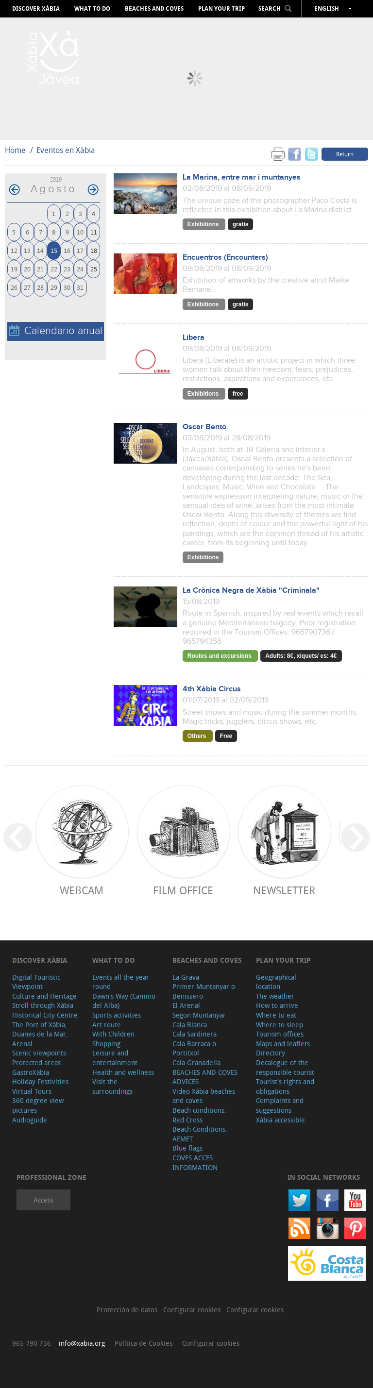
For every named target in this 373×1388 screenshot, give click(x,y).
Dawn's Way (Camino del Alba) (123, 1000)
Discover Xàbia (36, 9)
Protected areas (36, 1062)
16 (67, 250)
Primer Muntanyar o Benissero (203, 991)
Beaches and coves (154, 9)
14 (40, 250)
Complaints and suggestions (280, 1105)
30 (67, 287)
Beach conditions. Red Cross (199, 1114)
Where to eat (276, 1015)
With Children (113, 1033)
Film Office (183, 890)
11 (93, 232)
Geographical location (276, 981)
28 (40, 287)
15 (54, 250)
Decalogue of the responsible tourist (285, 1067)
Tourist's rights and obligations (285, 1086)
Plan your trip (221, 9)
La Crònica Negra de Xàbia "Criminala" (251, 590)
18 (93, 250)
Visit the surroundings (112, 1086)
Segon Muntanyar (199, 1015)
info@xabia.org (82, 1343)
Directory (270, 1052)
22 (54, 269)
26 (14, 287)
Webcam (81, 890)
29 (54, 287)
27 (27, 287)
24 (80, 269)
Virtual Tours (31, 1091)
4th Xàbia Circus (212, 689)
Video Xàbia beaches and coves (203, 1096)
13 (27, 250)
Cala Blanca (189, 1024)
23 (67, 269)
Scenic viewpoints (39, 1052)
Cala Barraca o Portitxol (194, 1048)
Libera (193, 337)
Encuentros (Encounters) (225, 257)
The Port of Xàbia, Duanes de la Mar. (40, 1029)
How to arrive (277, 1005)
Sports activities (116, 1015)
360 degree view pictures (38, 1105)
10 (80, 232)
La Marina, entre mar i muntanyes (242, 177)
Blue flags (187, 1148)
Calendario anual (55, 331)
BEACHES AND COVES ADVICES (204, 1077)
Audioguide (29, 1119)
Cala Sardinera (194, 1033)
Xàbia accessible (280, 1119)
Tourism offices (280, 1033)
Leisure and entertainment (114, 1057)
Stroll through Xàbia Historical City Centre (45, 1010)
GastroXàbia (30, 1072)
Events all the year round (120, 981)
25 (93, 269)
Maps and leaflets (283, 1043)
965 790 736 (31, 1343)
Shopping (106, 1043)
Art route (106, 1024)
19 (14, 269)
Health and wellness (123, 1072)
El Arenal (186, 1005)
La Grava (185, 977)
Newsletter (284, 890)
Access (43, 1199)
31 (80, 287)
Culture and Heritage (44, 996)
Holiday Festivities (40, 1081)
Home (15, 150)
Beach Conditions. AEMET (199, 1133)
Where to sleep (279, 1024)
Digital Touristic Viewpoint (36, 981)
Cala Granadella (196, 1062)
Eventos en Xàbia (65, 150)
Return (345, 154)
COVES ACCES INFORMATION (195, 1162)
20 (27, 269)
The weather (275, 996)
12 (14, 250)
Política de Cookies (143, 1343)
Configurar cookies (192, 1309)
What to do (92, 9)
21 (40, 269)
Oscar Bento (204, 427)
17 (80, 250)
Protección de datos (128, 1309)
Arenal (22, 1043)
